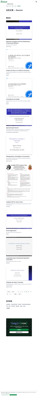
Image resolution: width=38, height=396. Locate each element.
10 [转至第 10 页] (7, 294)
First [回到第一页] (8, 291)
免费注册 (19, 329)
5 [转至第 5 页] (22, 291)
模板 (12, 6)
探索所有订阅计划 (19, 332)
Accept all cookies (13, 394)
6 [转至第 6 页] (24, 291)
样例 (15, 6)
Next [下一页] (15, 294)
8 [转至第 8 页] (28, 291)
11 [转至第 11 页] (9, 294)
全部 (10, 6)
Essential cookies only (5, 394)
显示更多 (8, 308)
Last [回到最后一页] (20, 294)
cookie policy (7, 393)
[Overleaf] (4, 1)
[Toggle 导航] (36, 2)
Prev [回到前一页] (13, 291)
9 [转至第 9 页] (30, 291)
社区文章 (18, 6)
